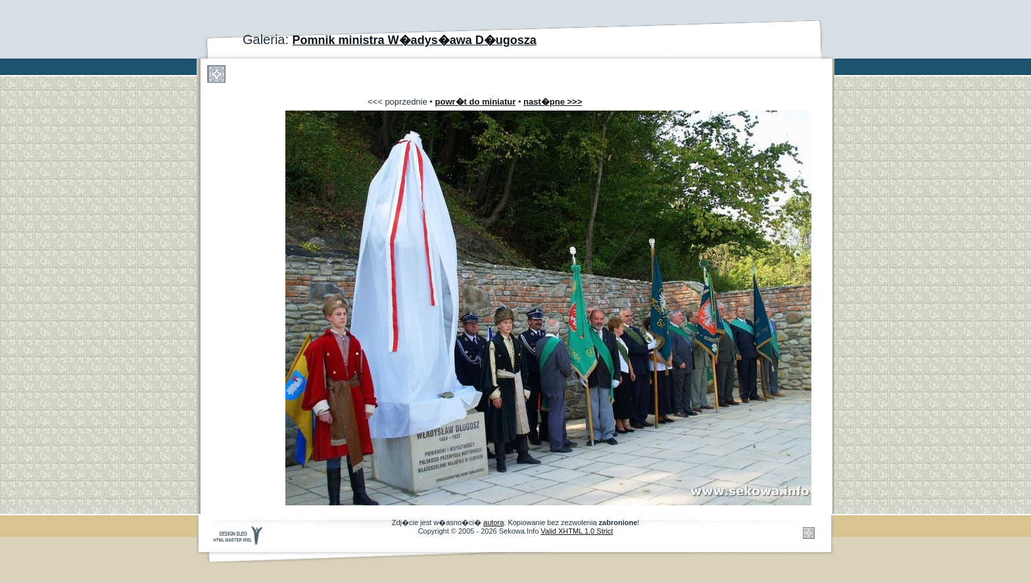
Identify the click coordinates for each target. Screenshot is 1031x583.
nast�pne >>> (552, 102)
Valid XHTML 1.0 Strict (576, 531)
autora (493, 522)
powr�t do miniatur (475, 102)
